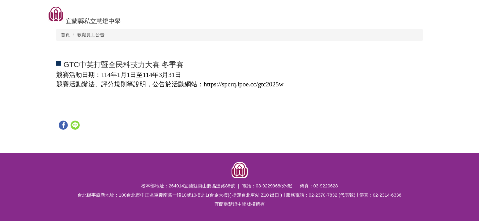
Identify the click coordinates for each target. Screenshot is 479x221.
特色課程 (244, 7)
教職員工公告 (90, 34)
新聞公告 (182, 7)
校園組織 (153, 7)
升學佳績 (38, 7)
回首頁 (12, 7)
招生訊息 (124, 7)
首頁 (65, 34)
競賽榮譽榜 (213, 7)
